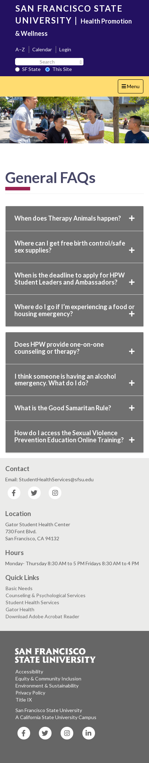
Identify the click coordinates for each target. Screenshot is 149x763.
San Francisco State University (48, 710)
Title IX (23, 700)
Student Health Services (32, 602)
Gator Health (20, 609)
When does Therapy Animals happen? (74, 218)
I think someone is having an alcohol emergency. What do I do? (74, 379)
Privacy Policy (30, 693)
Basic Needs (19, 588)
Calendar (42, 49)
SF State (28, 69)
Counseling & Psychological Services (46, 595)
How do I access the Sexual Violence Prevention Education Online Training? (74, 436)
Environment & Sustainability (47, 686)
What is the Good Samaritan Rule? (74, 408)
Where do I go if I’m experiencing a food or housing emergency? (74, 310)
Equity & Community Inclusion (48, 679)
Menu (132, 88)
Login (65, 49)
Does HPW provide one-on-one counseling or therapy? (74, 347)
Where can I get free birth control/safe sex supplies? (74, 246)
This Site (58, 69)
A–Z (20, 49)
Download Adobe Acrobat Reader (42, 616)
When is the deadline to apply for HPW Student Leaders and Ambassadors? (74, 278)
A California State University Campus (55, 717)
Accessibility (29, 671)
